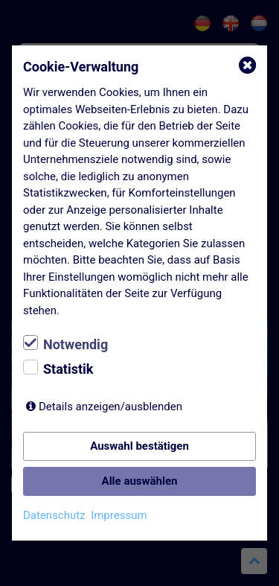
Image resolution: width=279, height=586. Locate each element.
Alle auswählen (140, 481)
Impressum (119, 515)
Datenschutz (54, 515)
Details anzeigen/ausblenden (110, 406)
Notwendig (75, 344)
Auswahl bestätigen (139, 446)
